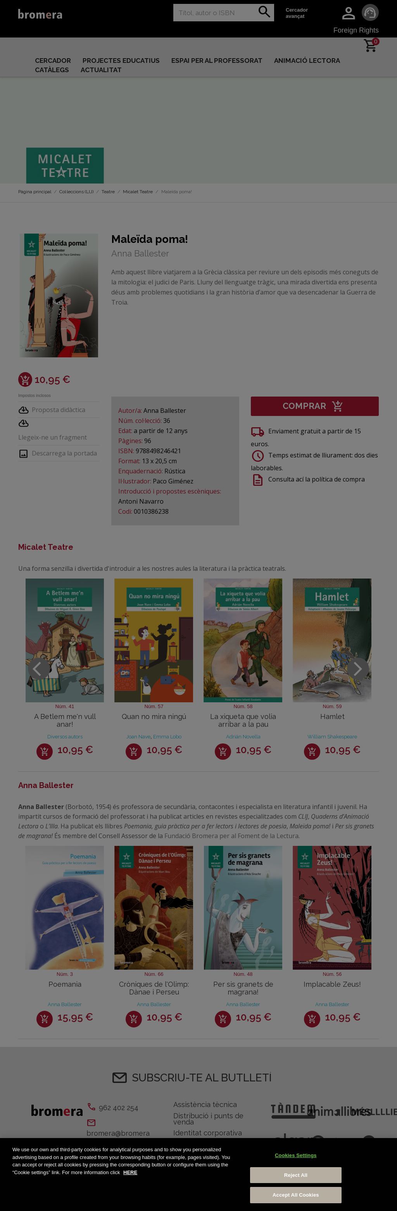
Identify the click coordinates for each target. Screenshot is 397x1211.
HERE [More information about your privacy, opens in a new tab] (130, 1172)
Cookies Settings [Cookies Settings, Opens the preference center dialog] (296, 1155)
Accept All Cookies (296, 1195)
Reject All (295, 1175)
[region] (198, 1174)
